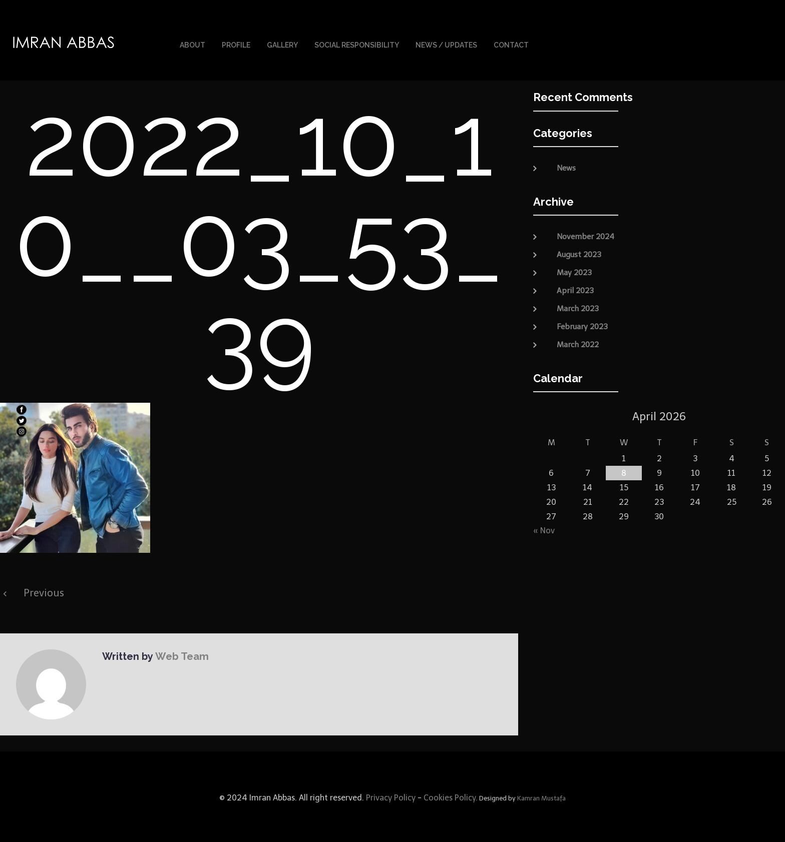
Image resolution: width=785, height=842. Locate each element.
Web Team (181, 654)
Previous (44, 591)
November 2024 (585, 234)
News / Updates (446, 44)
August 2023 (579, 252)
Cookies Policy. (451, 795)
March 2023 (578, 306)
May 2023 (574, 270)
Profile (236, 44)
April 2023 (575, 288)
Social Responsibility (356, 44)
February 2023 (582, 324)
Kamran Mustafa (541, 796)
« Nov (544, 528)
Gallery (282, 44)
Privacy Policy (390, 795)
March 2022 (578, 342)
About (192, 44)
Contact (511, 44)
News (566, 166)
